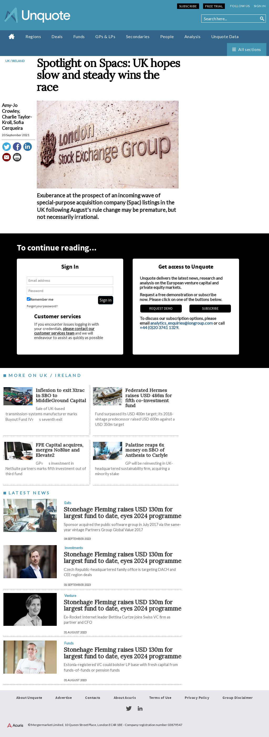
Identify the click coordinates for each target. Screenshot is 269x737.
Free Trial (214, 6)
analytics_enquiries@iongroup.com (181, 322)
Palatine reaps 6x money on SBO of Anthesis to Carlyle (146, 450)
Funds (79, 36)
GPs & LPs (105, 36)
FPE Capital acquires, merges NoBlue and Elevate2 (59, 450)
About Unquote (29, 697)
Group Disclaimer (238, 697)
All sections (249, 49)
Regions (33, 36)
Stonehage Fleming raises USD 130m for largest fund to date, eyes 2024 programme (122, 512)
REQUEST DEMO (161, 308)
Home (11, 36)
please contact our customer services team (64, 330)
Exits (67, 503)
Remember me (40, 299)
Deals (57, 36)
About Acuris (125, 697)
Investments (73, 548)
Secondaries (138, 36)
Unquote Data (225, 36)
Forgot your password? (42, 306)
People (167, 36)
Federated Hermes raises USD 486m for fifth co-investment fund (148, 397)
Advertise (63, 697)
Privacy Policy (197, 697)
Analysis (192, 36)
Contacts (92, 697)
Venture (70, 595)
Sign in (260, 6)
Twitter (129, 708)
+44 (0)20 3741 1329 (159, 327)
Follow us (240, 6)
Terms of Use (160, 697)
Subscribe (188, 6)
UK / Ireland (14, 61)
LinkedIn (140, 708)
